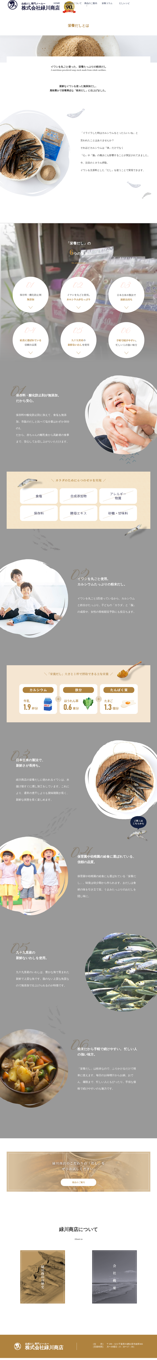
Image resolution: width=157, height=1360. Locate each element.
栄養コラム (107, 3)
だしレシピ (124, 3)
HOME (57, 3)
